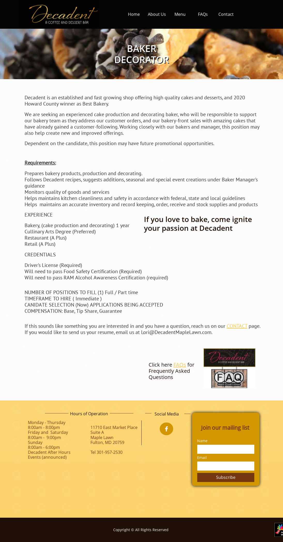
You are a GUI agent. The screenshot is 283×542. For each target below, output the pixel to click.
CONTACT (237, 326)
